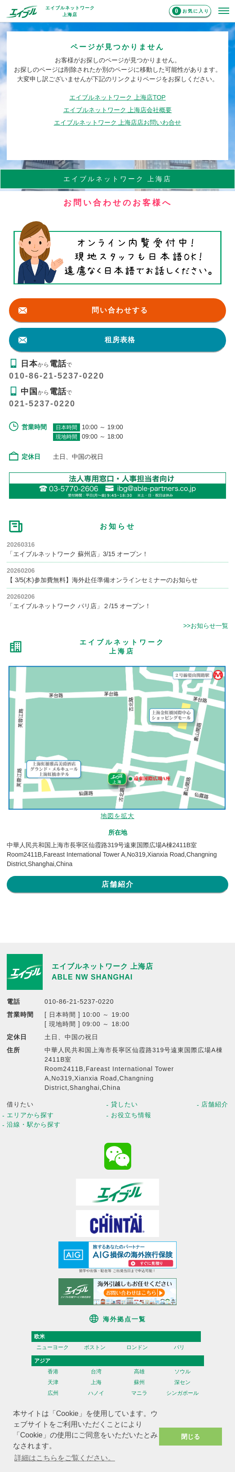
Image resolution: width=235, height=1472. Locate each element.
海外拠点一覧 (124, 1319)
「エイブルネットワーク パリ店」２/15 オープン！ (79, 606)
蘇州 (139, 1382)
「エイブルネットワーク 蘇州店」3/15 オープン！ (77, 553)
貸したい (124, 1104)
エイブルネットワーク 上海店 (102, 966)
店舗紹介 (118, 884)
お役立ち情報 (131, 1115)
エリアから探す (30, 1115)
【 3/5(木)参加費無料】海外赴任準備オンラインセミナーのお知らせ (102, 580)
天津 (53, 1382)
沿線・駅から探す (34, 1124)
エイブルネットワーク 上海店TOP (117, 97)
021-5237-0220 (42, 403)
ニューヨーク (52, 1347)
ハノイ (96, 1393)
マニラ (139, 1393)
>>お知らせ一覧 (205, 625)
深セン (182, 1382)
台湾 (96, 1371)
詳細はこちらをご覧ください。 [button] (64, 1458)
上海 (96, 1382)
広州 (53, 1393)
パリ (179, 1347)
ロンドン (137, 1347)
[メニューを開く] (224, 11)
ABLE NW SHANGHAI (92, 977)
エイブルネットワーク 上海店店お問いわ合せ (118, 122)
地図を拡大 (117, 815)
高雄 (139, 1371)
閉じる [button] (190, 1436)
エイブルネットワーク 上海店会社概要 (117, 109)
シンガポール (182, 1393)
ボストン (95, 1347)
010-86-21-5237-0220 (56, 375)
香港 (53, 1371)
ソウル (182, 1371)
